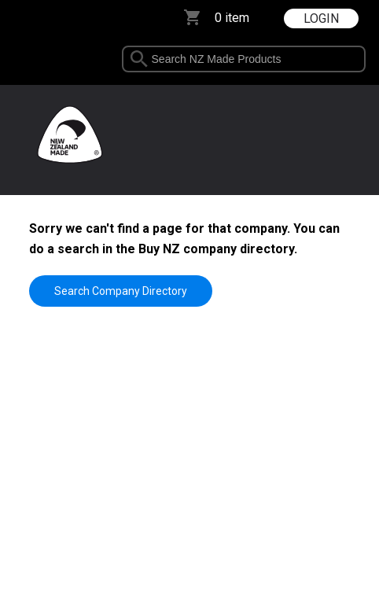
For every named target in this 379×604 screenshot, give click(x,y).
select (359, 59)
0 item (232, 17)
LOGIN (321, 18)
